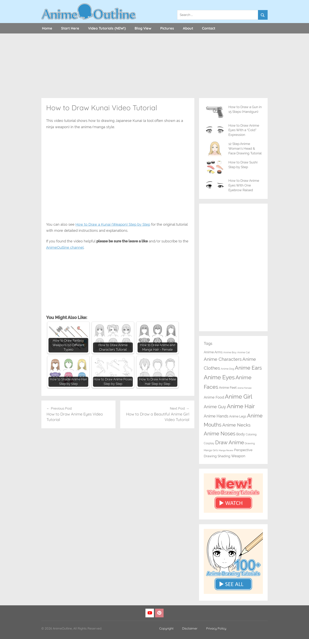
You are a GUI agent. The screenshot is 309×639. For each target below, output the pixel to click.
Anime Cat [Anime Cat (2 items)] (243, 352)
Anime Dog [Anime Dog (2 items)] (227, 368)
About (188, 28)
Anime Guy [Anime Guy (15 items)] (215, 406)
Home (47, 28)
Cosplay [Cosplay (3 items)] (209, 443)
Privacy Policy (216, 628)
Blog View (143, 28)
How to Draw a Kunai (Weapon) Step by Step (112, 224)
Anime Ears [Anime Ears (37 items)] (248, 368)
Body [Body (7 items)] (240, 434)
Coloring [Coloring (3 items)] (251, 434)
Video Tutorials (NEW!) (107, 28)
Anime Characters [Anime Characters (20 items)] (223, 359)
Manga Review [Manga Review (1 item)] (226, 450)
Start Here (70, 28)
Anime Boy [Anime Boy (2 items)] (229, 352)
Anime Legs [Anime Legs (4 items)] (237, 416)
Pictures (167, 28)
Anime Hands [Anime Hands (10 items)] (216, 416)
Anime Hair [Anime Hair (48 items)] (241, 406)
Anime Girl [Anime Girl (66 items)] (238, 396)
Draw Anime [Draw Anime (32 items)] (229, 442)
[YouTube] (149, 613)
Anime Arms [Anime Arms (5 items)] (213, 352)
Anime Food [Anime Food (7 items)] (214, 397)
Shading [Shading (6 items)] (224, 456)
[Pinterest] (159, 613)
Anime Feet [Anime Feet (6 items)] (228, 388)
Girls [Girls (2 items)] (215, 450)
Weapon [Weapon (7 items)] (238, 456)
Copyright (166, 628)
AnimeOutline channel (65, 247)
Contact (208, 28)
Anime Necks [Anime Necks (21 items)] (236, 425)
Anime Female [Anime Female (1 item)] (244, 388)
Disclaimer (189, 628)
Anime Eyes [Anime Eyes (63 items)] (219, 377)
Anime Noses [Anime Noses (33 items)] (219, 434)
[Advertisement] (154, 65)
